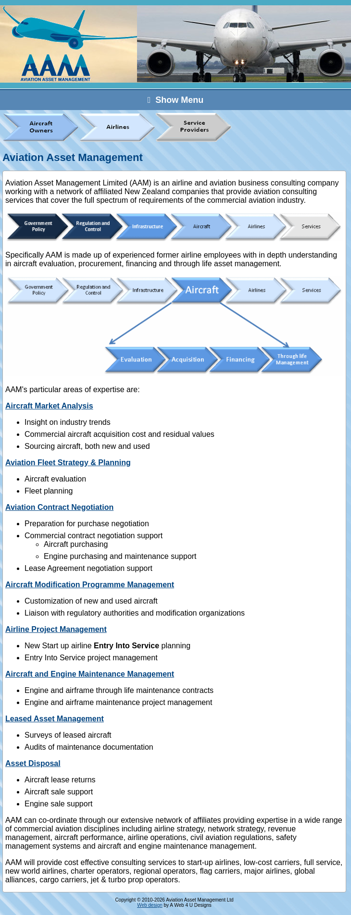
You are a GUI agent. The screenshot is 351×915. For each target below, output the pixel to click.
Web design (150, 905)
